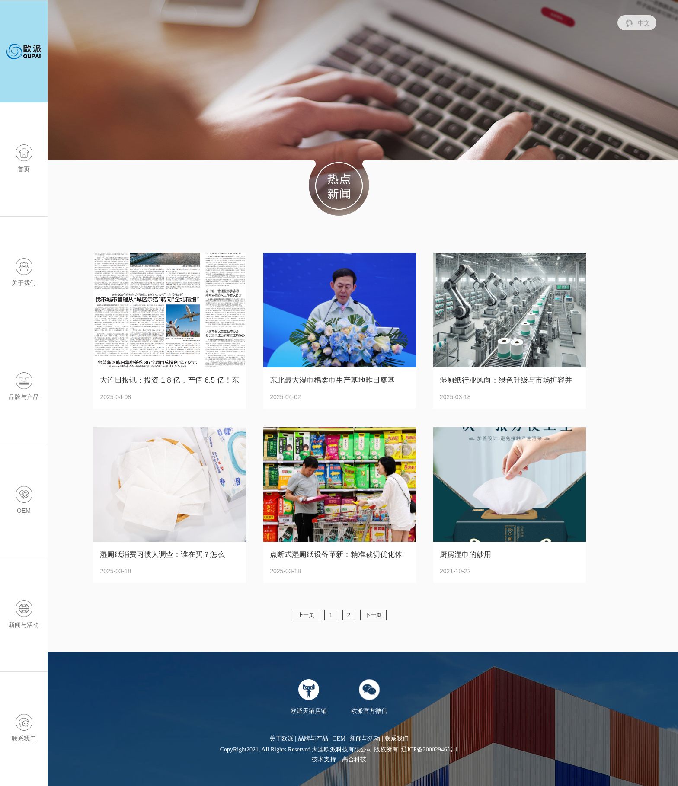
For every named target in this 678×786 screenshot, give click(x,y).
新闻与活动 (365, 738)
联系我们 (396, 738)
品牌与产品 (313, 738)
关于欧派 (281, 738)
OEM (338, 738)
